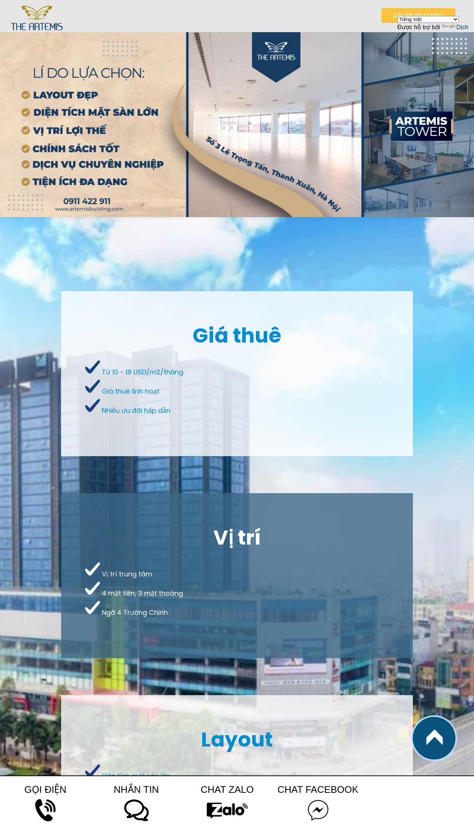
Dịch (455, 27)
